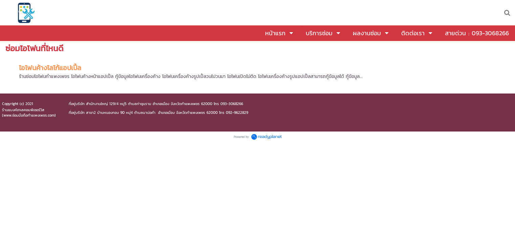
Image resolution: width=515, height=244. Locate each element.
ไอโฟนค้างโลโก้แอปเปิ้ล (50, 68)
